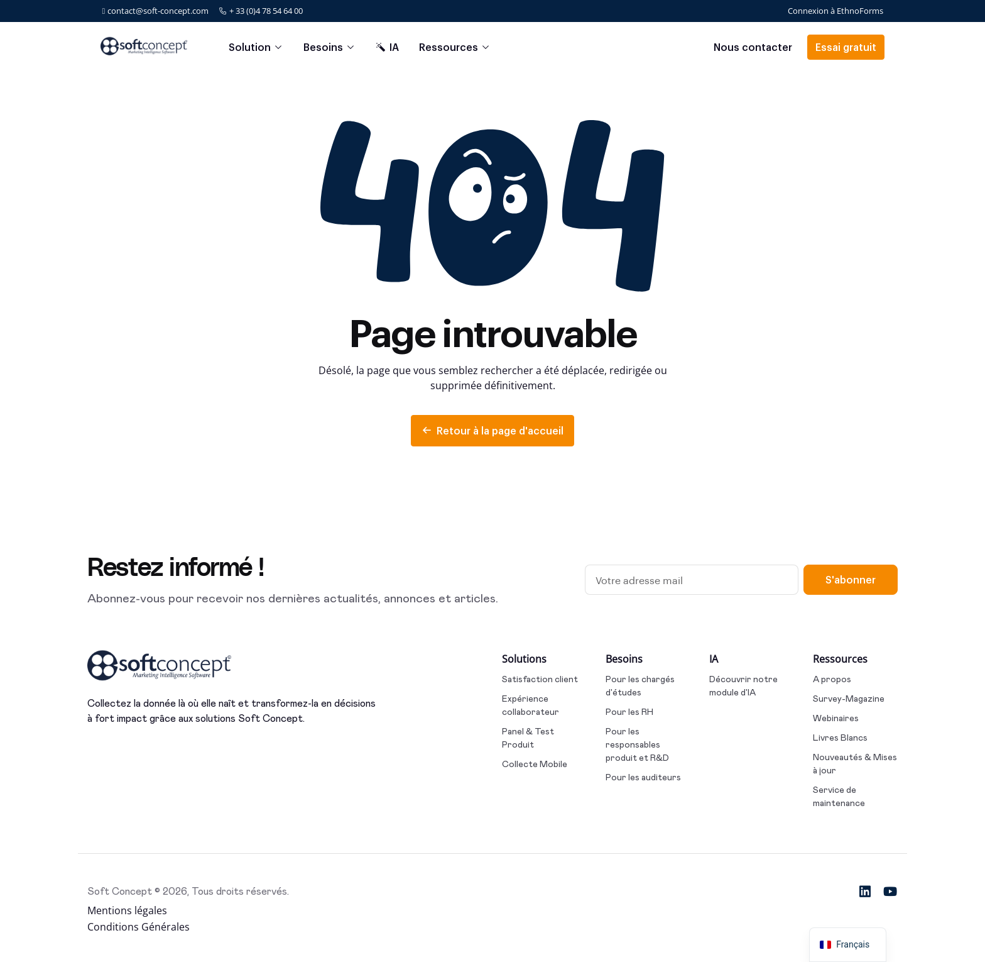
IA (387, 47)
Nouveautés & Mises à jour (855, 763)
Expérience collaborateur (530, 705)
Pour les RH (629, 712)
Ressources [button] (448, 47)
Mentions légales (127, 910)
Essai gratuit (845, 47)
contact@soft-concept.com (155, 10)
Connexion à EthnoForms (835, 10)
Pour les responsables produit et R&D (637, 744)
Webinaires (836, 718)
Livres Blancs (840, 738)
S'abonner (850, 579)
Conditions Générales (138, 927)
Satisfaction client (540, 679)
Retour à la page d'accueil (492, 430)
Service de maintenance (839, 796)
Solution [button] (250, 47)
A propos (832, 679)
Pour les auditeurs (643, 777)
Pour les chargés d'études (640, 685)
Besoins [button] (323, 47)
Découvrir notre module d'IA (743, 685)
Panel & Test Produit (528, 737)
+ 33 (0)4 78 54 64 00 (261, 10)
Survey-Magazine (848, 699)
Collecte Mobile (534, 764)
